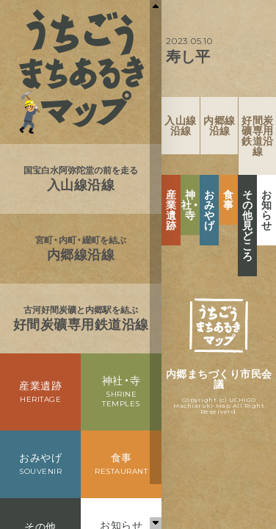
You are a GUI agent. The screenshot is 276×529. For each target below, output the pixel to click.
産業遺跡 (171, 210)
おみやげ (209, 210)
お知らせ (266, 210)
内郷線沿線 (219, 125)
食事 (228, 200)
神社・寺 (190, 205)
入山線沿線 (180, 125)
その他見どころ (247, 225)
